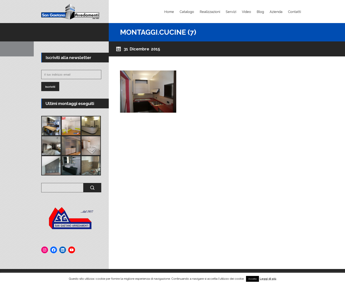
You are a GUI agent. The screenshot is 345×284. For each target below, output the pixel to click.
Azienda (276, 12)
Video (246, 12)
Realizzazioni (210, 12)
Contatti (294, 12)
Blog (260, 12)
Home (169, 12)
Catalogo (187, 12)
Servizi (231, 12)
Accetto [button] (252, 278)
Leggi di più (268, 278)
